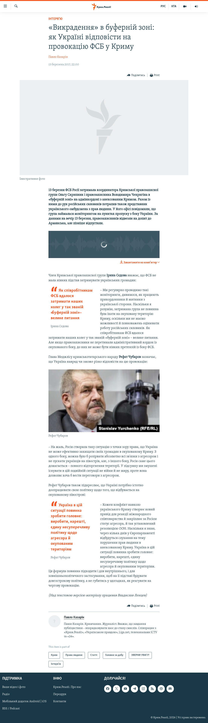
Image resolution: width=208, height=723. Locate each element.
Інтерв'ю (55, 19)
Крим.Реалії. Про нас (67, 687)
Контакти (59, 701)
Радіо (6, 694)
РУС (163, 6)
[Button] (136, 75)
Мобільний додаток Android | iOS (24, 701)
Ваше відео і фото (13, 687)
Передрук (59, 694)
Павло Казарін (58, 57)
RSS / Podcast (11, 708)
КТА (173, 6)
